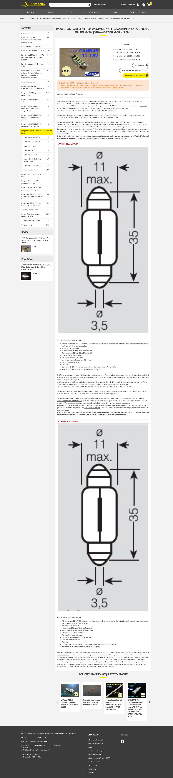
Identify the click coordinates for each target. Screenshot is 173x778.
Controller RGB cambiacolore (31, 46)
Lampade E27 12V (30, 155)
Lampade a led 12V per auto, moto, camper (31, 94)
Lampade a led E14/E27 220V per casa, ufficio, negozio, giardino (31, 117)
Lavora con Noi (93, 765)
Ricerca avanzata (100, 5)
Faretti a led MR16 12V (32, 142)
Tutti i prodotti (29, 170)
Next (149, 701)
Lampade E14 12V (30, 150)
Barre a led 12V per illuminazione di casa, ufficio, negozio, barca (31, 39)
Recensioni (142, 65)
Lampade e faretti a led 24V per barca (32, 175)
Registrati (131, 5)
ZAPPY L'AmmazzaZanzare (30, 221)
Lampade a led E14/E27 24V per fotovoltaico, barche (31, 125)
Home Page (31, 12)
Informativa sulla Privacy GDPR (99, 758)
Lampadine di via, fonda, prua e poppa (32, 160)
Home (22, 18)
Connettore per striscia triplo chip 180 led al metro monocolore (91, 702)
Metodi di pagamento (92, 12)
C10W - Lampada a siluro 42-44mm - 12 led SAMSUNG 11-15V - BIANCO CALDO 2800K (102, 18)
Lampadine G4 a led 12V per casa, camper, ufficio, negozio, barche (32, 196)
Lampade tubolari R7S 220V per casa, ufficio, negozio (31, 188)
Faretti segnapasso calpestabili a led (32, 65)
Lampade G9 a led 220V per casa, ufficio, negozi (31, 182)
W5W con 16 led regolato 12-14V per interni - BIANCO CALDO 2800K (69, 703)
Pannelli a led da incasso (30, 210)
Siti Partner (92, 769)
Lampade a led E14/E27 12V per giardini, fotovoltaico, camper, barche (31, 108)
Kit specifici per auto (28, 82)
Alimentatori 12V (27, 33)
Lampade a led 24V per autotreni (29, 100)
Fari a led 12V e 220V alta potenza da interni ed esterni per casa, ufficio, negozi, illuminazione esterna (31, 74)
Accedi (123, 5)
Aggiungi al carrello (137, 75)
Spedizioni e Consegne (138, 12)
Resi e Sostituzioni (94, 754)
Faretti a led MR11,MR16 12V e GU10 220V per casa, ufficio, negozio (32, 57)
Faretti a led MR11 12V (32, 137)
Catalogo (31, 18)
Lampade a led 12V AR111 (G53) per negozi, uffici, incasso (32, 87)
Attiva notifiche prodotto (134, 70)
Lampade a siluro (30, 146)
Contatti (51, 12)
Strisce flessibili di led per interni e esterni (30, 215)
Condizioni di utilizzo (95, 762)
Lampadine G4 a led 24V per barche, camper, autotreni (31, 204)
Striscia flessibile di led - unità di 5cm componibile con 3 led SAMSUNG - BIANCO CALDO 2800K (114, 704)
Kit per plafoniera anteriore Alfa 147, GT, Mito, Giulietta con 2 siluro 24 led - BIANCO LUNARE (36, 267)
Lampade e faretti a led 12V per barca (52, 18)
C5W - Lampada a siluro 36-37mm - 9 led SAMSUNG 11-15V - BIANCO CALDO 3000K (35, 240)
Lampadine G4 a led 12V (32, 166)
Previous (57, 701)
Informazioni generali (95, 740)
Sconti (115, 12)
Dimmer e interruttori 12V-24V (32, 51)
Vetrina (69, 12)
